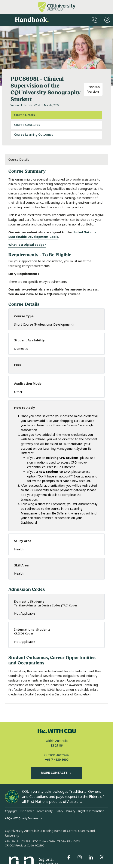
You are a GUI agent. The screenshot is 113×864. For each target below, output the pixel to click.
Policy (59, 811)
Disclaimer (27, 811)
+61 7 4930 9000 (56, 759)
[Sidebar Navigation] (6, 20)
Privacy (70, 811)
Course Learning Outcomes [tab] (33, 134)
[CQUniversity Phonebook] (94, 20)
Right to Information (91, 811)
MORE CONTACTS (56, 773)
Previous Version (93, 89)
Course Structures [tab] (27, 125)
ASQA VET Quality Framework (23, 818)
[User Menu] (107, 20)
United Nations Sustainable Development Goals (52, 234)
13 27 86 (56, 745)
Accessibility (44, 811)
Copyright (11, 811)
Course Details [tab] (24, 115)
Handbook (32, 20)
